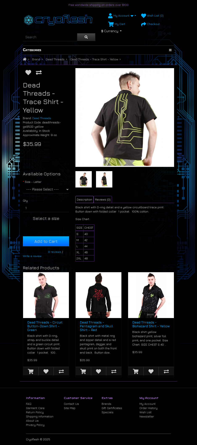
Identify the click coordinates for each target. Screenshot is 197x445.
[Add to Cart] (30, 371)
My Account (147, 403)
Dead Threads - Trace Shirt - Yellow (94, 59)
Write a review (32, 256)
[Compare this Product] (38, 72)
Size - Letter (33, 182)
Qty (25, 200)
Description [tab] (84, 199)
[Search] (50, 37)
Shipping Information (39, 416)
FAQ (28, 403)
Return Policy (35, 412)
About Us (32, 420)
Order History (148, 408)
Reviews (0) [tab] (102, 199)
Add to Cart (46, 241)
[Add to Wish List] (28, 72)
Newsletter (146, 416)
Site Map (69, 408)
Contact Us (71, 403)
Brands (106, 403)
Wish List (145, 412)
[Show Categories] (170, 50)
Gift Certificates (112, 408)
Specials (107, 412)
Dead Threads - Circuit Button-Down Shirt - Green (45, 326)
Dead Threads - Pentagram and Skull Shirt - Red (96, 326)
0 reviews (54, 252)
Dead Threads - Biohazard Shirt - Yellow (151, 324)
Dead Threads (55, 59)
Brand (36, 59)
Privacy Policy (35, 425)
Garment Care (35, 408)
